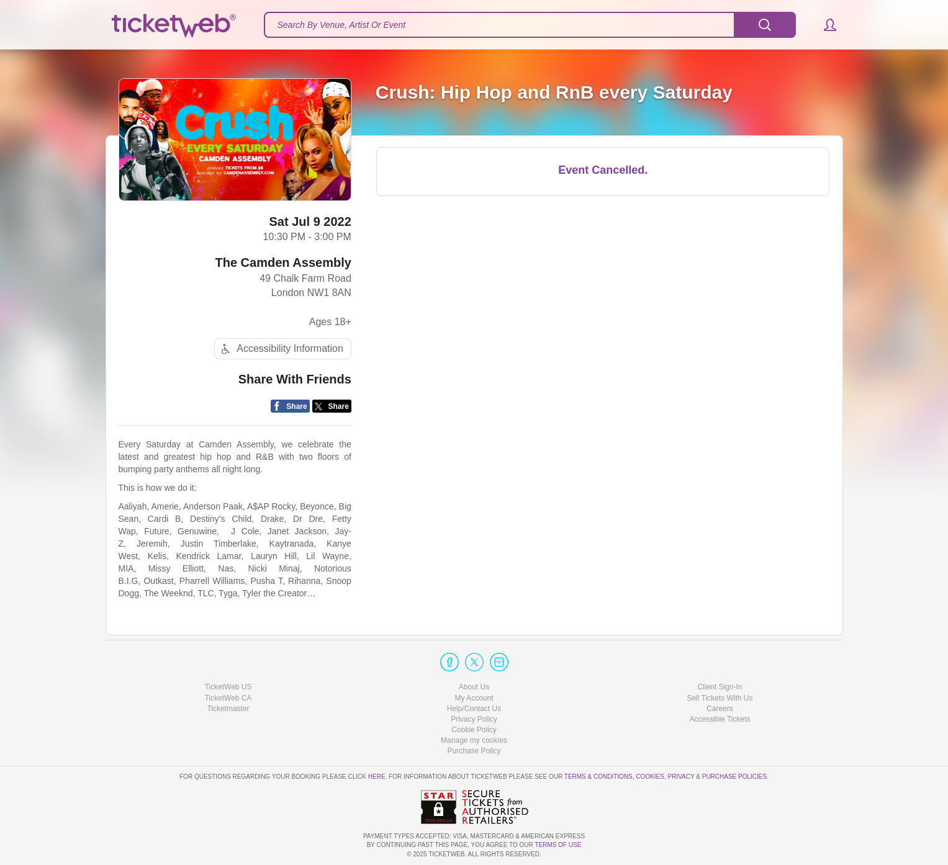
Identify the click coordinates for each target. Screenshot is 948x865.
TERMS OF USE (558, 844)
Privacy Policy (474, 719)
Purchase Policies (734, 776)
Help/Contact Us (474, 708)
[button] (824, 25)
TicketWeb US (227, 687)
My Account (473, 698)
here (377, 776)
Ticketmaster (228, 708)
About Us (474, 687)
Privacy (681, 776)
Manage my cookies (474, 740)
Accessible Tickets (719, 719)
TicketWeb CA (227, 698)
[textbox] (530, 25)
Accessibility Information (280, 349)
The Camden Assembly (283, 262)
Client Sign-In (719, 687)
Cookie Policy (474, 729)
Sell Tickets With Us (719, 698)
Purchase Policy (473, 750)
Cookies (650, 776)
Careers (719, 708)
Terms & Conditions (598, 776)
